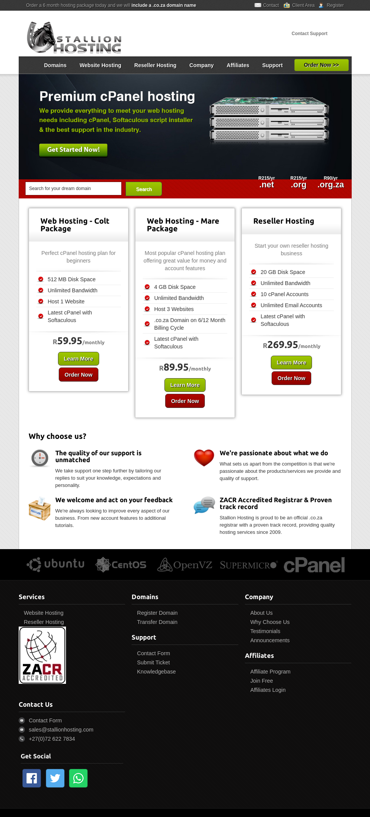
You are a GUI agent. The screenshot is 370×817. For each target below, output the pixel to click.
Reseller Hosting (155, 65)
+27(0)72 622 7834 (52, 739)
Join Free (261, 681)
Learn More (77, 359)
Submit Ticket (153, 662)
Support (272, 65)
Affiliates (238, 65)
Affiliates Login (268, 690)
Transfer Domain (157, 622)
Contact (271, 5)
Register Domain (157, 613)
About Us (261, 613)
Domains (55, 65)
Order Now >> (321, 65)
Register (335, 5)
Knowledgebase (156, 672)
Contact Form (153, 653)
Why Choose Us (270, 622)
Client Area (303, 5)
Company (202, 65)
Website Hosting (100, 65)
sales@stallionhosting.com (61, 730)
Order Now (76, 375)
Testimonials (265, 631)
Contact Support (310, 33)
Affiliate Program (270, 672)
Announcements (270, 640)
